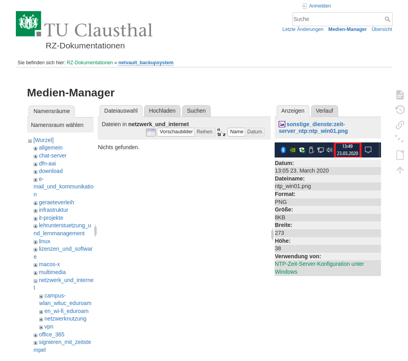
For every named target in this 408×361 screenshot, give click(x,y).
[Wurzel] (43, 140)
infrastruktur (53, 210)
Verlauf (324, 111)
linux (44, 241)
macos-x (49, 264)
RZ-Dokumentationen (90, 62)
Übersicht (381, 29)
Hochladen (162, 111)
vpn (49, 326)
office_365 (51, 334)
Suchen (196, 111)
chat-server (53, 155)
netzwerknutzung (65, 318)
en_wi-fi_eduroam (66, 311)
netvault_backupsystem (145, 62)
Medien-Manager (347, 29)
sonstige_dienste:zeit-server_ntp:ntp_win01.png (313, 127)
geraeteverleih (56, 202)
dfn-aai (47, 163)
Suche (388, 19)
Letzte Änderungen (303, 29)
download (51, 171)
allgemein (51, 147)
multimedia (52, 272)
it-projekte (51, 218)
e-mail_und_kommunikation (64, 187)
